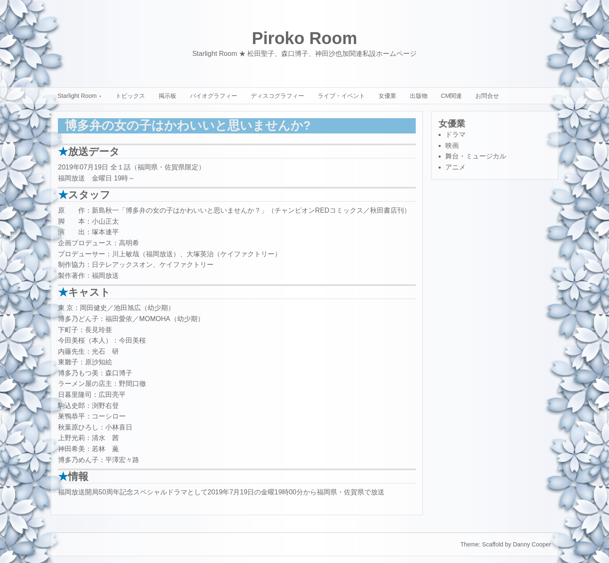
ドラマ (455, 134)
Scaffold (492, 544)
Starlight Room (77, 95)
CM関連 (451, 95)
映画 (452, 145)
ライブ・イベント (341, 95)
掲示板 (167, 95)
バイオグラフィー (213, 95)
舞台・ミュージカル (475, 156)
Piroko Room (304, 38)
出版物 (419, 95)
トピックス (130, 95)
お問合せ (487, 95)
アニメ (455, 167)
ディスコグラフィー (277, 95)
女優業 (387, 95)
